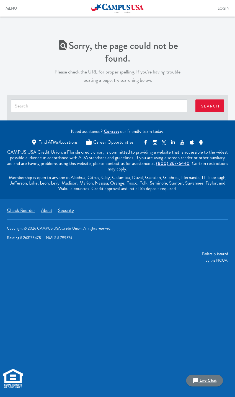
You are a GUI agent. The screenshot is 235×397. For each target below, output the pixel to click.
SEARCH (210, 106)
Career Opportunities (109, 142)
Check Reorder (21, 210)
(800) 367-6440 (173, 163)
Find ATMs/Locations (54, 142)
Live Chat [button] (204, 380)
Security (66, 210)
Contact (111, 131)
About (46, 210)
